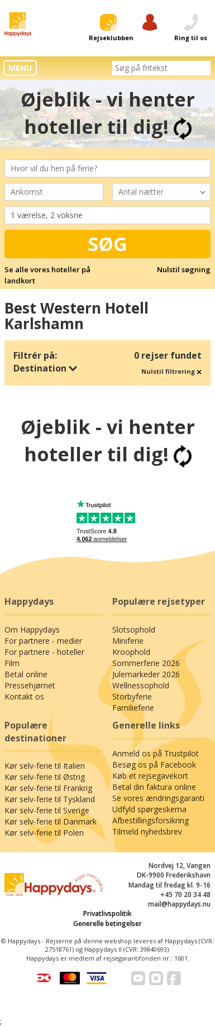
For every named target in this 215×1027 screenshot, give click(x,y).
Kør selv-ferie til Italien (44, 765)
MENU (20, 67)
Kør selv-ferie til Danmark (50, 821)
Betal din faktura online (154, 787)
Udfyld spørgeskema (149, 809)
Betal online (25, 674)
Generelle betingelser (107, 923)
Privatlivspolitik (107, 913)
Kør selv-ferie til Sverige (46, 810)
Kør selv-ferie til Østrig (44, 777)
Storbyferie (132, 696)
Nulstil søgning (184, 269)
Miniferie (128, 640)
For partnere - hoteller (44, 652)
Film (12, 663)
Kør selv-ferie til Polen (44, 832)
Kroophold (131, 652)
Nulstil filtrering (171, 371)
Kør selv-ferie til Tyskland (49, 799)
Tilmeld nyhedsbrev (147, 831)
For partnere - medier (43, 640)
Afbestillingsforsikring (150, 820)
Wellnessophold (140, 685)
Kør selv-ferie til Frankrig (48, 788)
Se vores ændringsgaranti (158, 798)
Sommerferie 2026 (146, 663)
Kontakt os (24, 696)
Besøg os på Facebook (154, 764)
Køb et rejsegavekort (150, 775)
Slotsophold (133, 629)
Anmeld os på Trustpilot (155, 753)
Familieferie (133, 707)
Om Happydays (32, 629)
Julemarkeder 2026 (146, 674)
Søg (107, 244)
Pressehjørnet (29, 685)
